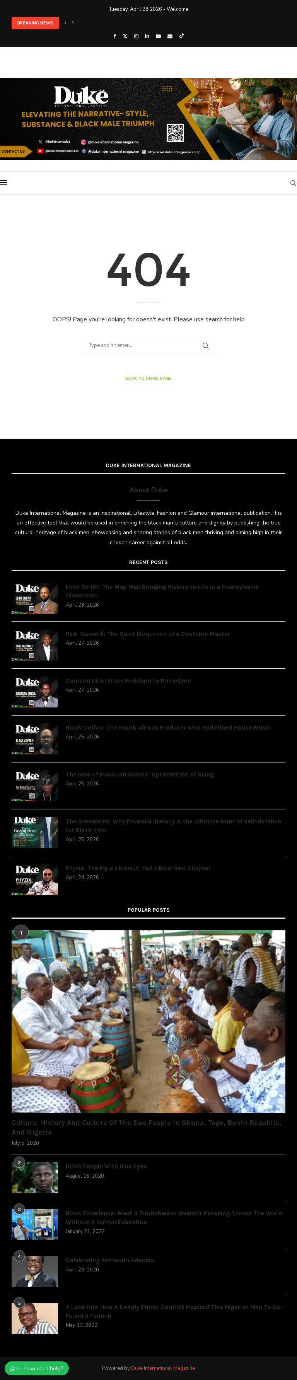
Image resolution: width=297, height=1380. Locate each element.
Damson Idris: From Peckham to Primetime (128, 680)
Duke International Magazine (163, 1368)
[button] (65, 23)
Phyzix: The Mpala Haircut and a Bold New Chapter (138, 868)
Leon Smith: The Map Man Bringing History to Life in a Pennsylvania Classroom (162, 591)
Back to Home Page (148, 378)
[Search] (293, 183)
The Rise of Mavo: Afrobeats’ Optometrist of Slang (140, 774)
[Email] (169, 36)
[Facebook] (114, 36)
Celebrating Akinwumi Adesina (110, 1260)
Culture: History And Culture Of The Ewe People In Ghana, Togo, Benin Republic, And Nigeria (146, 1127)
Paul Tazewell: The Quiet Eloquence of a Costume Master (148, 633)
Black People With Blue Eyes (106, 1166)
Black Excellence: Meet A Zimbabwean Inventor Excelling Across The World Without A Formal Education (174, 1217)
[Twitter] (125, 36)
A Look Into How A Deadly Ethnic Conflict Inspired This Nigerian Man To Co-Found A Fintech (174, 1311)
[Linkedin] (147, 36)
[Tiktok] (181, 36)
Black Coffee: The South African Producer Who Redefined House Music (168, 727)
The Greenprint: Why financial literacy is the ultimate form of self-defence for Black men (173, 825)
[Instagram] (136, 36)
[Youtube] (158, 36)
